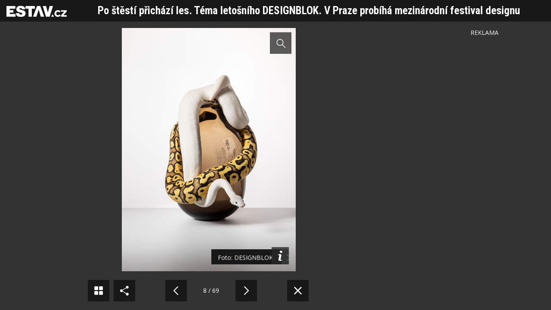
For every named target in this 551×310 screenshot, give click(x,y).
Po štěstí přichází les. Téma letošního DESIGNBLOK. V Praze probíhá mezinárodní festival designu (309, 10)
